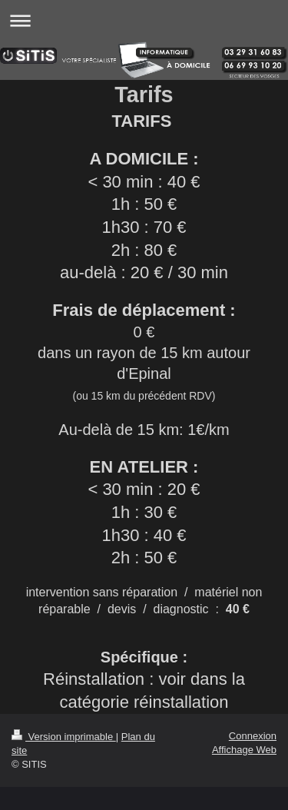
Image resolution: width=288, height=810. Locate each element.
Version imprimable (64, 736)
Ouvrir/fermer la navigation (144, 20)
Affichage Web (244, 749)
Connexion (252, 736)
